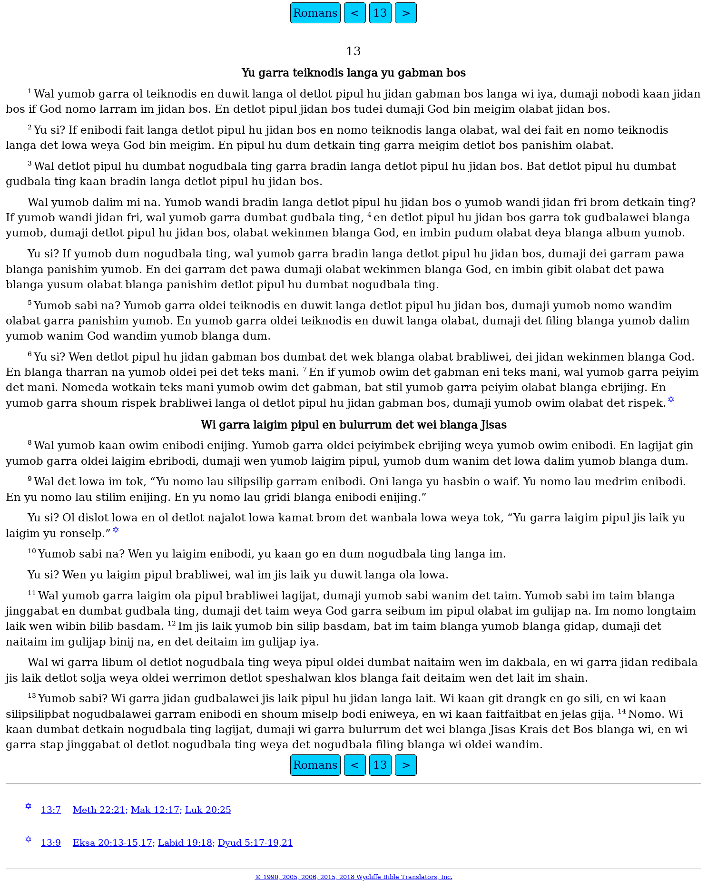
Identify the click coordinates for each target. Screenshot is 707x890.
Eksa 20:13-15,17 (112, 843)
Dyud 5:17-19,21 (255, 843)
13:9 (51, 843)
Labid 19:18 (185, 843)
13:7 (51, 810)
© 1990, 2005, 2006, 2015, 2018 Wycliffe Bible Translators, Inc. (353, 876)
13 (380, 13)
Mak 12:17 (155, 810)
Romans (315, 13)
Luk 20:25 (208, 810)
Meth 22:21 (99, 810)
